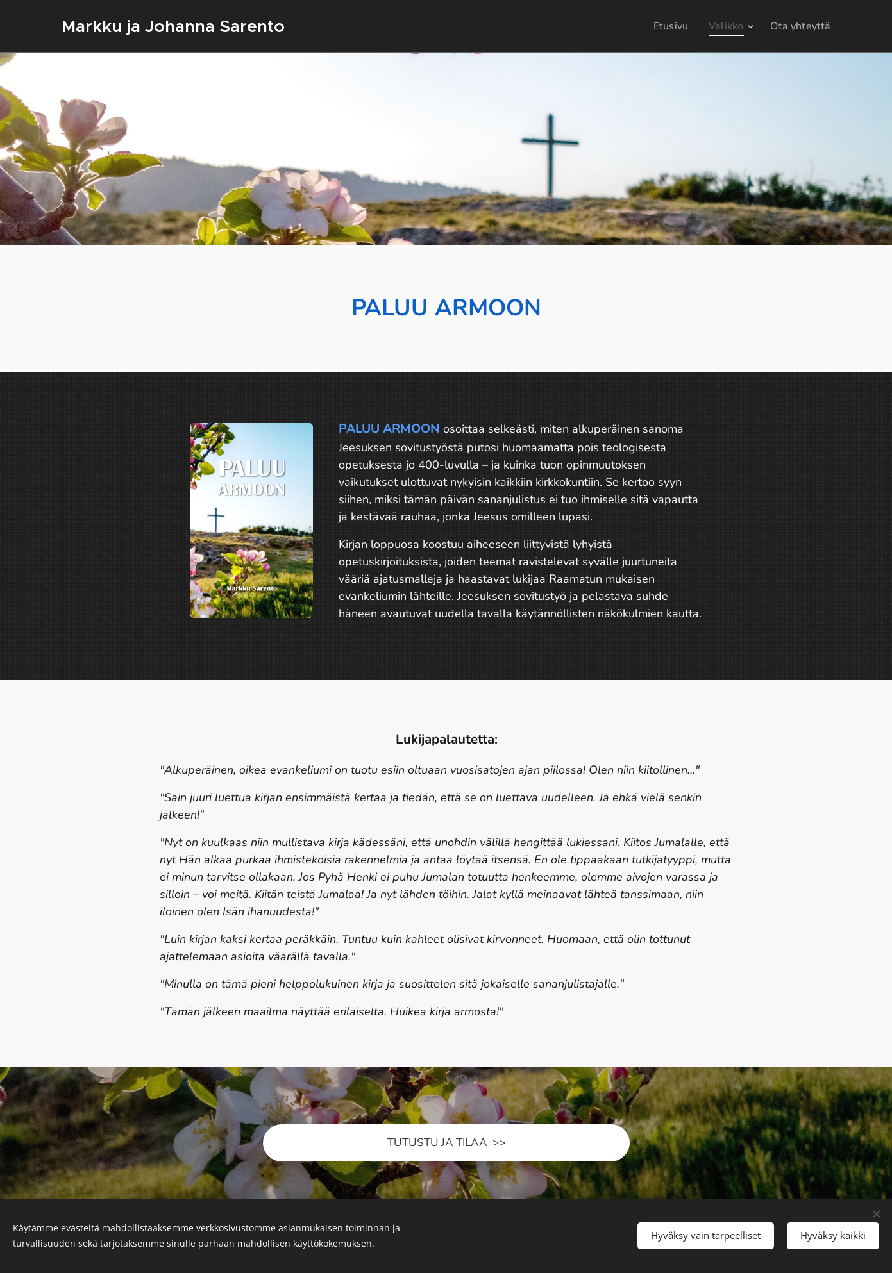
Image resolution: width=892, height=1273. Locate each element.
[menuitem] (665, 26)
